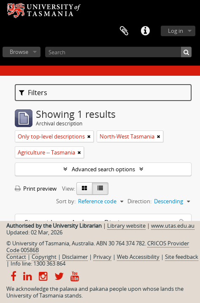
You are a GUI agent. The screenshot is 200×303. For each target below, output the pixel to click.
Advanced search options (103, 169)
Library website (126, 225)
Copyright (44, 256)
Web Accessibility (138, 256)
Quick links (145, 31)
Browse (19, 52)
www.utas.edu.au (173, 225)
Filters (33, 92)
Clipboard (124, 31)
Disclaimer (75, 256)
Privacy (102, 256)
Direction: (139, 201)
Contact (16, 256)
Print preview (36, 188)
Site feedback (181, 256)
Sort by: (66, 201)
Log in (175, 31)
